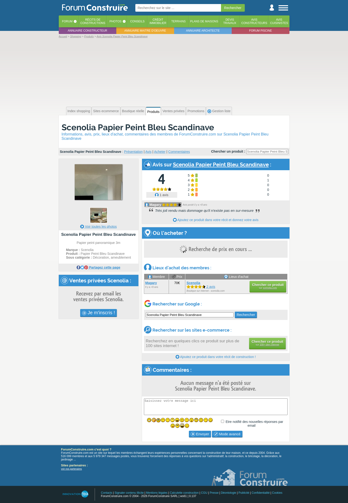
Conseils (137, 21)
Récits (92, 21)
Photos (115, 21)
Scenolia (193, 283)
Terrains (178, 21)
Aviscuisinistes (279, 21)
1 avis (161, 195)
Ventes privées (173, 111)
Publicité (244, 492)
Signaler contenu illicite (129, 492)
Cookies (277, 492)
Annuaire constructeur (87, 30)
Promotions (195, 111)
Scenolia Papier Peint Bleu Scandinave (138, 127)
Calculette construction (184, 492)
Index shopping (79, 111)
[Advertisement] (174, 72)
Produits (153, 112)
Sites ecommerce (106, 111)
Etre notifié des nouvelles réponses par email (254, 423)
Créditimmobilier (158, 21)
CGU (204, 492)
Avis (148, 152)
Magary (155, 205)
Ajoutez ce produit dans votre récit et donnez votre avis (216, 220)
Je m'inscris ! (98, 312)
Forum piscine (260, 30)
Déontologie (228, 492)
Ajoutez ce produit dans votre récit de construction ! (216, 357)
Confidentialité (261, 492)
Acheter (160, 152)
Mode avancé (227, 434)
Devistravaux (229, 21)
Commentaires (179, 152)
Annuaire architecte (203, 30)
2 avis (200, 287)
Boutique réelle (133, 111)
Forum (67, 21)
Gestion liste (218, 111)
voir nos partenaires (71, 469)
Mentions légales (156, 492)
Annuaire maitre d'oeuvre (145, 30)
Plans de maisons (204, 21)
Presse (214, 492)
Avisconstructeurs (254, 21)
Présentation (133, 152)
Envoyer (200, 434)
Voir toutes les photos (98, 226)
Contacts (106, 492)
